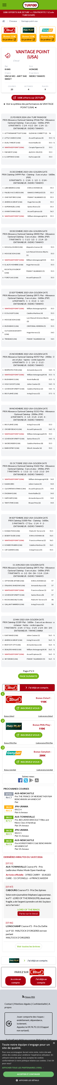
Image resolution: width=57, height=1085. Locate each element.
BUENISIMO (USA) (12, 326)
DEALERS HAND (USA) (13, 649)
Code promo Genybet (44, 770)
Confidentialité (39, 1003)
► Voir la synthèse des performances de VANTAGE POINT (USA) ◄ (29, 105)
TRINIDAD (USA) (11, 339)
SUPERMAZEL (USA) (12, 207)
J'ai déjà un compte (41, 981)
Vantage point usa (29, 21)
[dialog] (28, 1062)
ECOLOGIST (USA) (12, 313)
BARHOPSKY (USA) (12, 448)
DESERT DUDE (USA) (12, 536)
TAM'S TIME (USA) (11, 503)
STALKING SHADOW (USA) (15, 585)
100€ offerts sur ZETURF (28, 97)
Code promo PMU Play (44, 743)
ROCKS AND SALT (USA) (14, 600)
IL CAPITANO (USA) (12, 157)
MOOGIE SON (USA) (12, 253)
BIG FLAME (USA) (11, 393)
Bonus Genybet (10, 770)
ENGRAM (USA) (11, 493)
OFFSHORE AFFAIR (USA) (14, 581)
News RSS (30, 997)
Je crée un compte (15, 981)
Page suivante (28, 676)
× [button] (54, 1043)
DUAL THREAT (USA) (12, 143)
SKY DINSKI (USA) (11, 659)
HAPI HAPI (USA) (11, 498)
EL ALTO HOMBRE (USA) (14, 265)
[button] (28, 1067)
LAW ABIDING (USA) (12, 188)
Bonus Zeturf (9, 716)
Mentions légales (22, 1003)
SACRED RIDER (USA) (12, 443)
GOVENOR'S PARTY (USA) (14, 389)
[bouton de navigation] (4, 5)
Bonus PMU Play (10, 743)
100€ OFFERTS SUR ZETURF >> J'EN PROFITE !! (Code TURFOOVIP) (28, 13)
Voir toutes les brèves (28, 946)
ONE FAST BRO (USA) (13, 197)
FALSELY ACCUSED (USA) (14, 192)
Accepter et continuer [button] (28, 1074)
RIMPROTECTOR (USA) (13, 370)
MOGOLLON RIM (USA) (14, 247)
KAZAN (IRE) (9, 484)
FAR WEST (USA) (11, 152)
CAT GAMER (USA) (12, 550)
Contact (9, 1003)
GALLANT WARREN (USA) (14, 604)
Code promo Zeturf (45, 716)
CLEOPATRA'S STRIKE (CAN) (15, 489)
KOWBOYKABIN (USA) (13, 545)
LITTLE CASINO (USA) (13, 138)
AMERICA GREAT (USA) (13, 202)
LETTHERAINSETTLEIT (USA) (15, 133)
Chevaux (13, 21)
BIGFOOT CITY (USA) (13, 645)
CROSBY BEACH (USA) (13, 429)
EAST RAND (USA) (11, 635)
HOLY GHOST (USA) (12, 384)
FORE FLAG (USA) (11, 277)
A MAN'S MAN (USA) (12, 211)
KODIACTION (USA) (12, 531)
